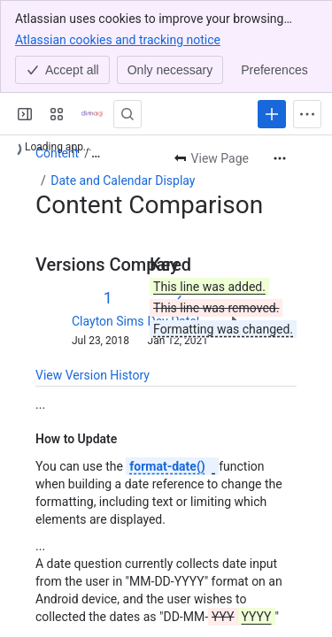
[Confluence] (92, 114)
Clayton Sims (108, 321)
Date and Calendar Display (122, 180)
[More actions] (280, 158)
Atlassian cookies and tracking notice (117, 39)
